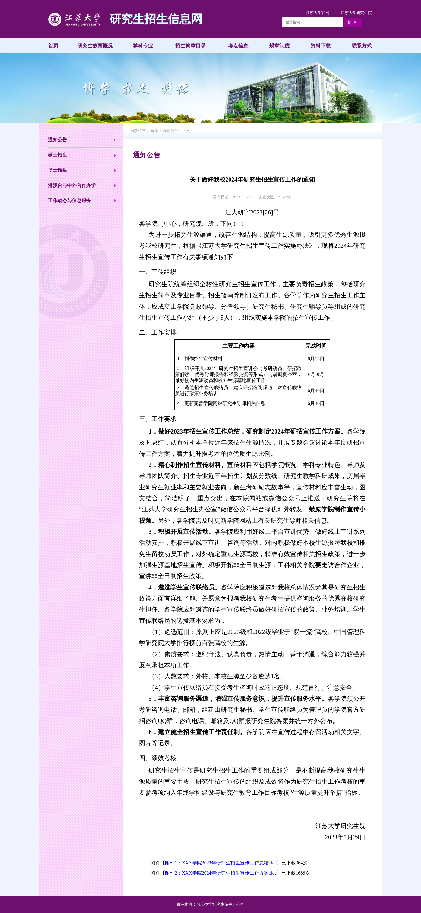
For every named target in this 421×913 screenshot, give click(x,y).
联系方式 (362, 46)
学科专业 (143, 46)
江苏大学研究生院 (356, 12)
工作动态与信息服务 (69, 200)
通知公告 (57, 139)
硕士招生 (57, 154)
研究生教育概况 (95, 46)
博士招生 (57, 170)
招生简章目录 (190, 46)
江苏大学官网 (317, 12)
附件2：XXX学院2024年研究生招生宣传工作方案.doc (221, 872)
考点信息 (238, 46)
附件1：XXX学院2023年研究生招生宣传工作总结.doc (221, 862)
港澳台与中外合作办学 (72, 185)
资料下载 (320, 46)
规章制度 (279, 46)
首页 (53, 46)
